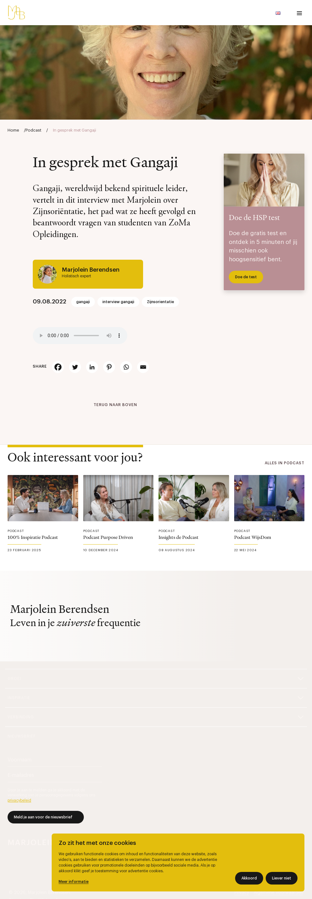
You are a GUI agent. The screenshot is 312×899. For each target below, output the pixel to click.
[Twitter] (75, 367)
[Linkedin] (92, 367)
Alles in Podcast (284, 463)
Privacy (241, 893)
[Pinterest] (109, 367)
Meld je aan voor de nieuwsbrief (43, 817)
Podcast (33, 130)
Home (13, 130)
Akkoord (249, 878)
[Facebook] (57, 367)
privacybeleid (19, 800)
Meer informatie (74, 882)
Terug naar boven (115, 405)
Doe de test (246, 277)
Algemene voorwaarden (278, 893)
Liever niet (281, 878)
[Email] (143, 367)
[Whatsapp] (126, 367)
